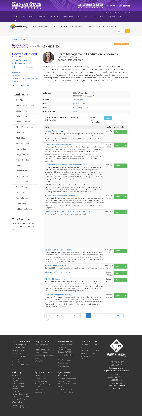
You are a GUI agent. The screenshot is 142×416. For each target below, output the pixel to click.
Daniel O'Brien (22, 182)
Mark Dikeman (22, 138)
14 (104, 315)
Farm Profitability (18, 350)
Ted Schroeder (22, 198)
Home (16, 17)
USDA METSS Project (66, 389)
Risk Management (42, 345)
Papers (60, 386)
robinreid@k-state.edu (82, 108)
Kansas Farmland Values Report (58, 250)
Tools (78, 17)
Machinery (16, 361)
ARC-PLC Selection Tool (55, 279)
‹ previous (58, 315)
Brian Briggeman (23, 116)
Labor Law (39, 389)
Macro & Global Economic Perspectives (67, 382)
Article (95, 118)
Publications (63, 363)
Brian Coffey (21, 133)
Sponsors (17, 20)
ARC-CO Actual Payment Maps (18, 385)
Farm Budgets (68, 17)
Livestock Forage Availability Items (59, 144)
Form (95, 120)
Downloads (121, 132)
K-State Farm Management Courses (60, 196)
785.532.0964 (78, 100)
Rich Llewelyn (22, 171)
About (24, 17)
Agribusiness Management (64, 374)
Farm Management (41, 26)
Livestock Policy (18, 399)
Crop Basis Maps (64, 360)
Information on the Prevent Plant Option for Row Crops (68, 165)
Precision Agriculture (20, 353)
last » (48, 320)
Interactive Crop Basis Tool (66, 356)
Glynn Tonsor (21, 203)
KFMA (102, 17)
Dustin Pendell (22, 187)
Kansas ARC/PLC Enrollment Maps (19, 390)
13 (98, 315)
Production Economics (21, 364)
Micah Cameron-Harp (25, 127)
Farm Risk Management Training (58, 295)
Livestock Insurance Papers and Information (44, 349)
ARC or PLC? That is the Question (59, 272)
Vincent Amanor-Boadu (26, 105)
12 (93, 315)
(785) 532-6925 (79, 104)
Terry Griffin (21, 149)
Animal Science (18, 76)
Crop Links (39, 361)
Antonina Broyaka (23, 122)
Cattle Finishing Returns (90, 345)
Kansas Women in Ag (54, 131)
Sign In (108, 13)
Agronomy (16, 73)
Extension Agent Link (20, 85)
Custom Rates (54, 17)
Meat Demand (86, 348)
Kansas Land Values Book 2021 (58, 265)
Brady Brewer (21, 111)
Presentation (95, 122)
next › (119, 315)
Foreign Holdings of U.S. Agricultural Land (20, 395)
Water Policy (17, 402)
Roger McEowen (23, 176)
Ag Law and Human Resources (44, 374)
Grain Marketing (77, 26)
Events (31, 17)
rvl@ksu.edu (117, 383)
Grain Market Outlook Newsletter (66, 346)
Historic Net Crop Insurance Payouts (19, 406)
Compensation (41, 381)
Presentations (63, 366)
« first (48, 315)
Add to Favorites (122, 44)
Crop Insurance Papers (44, 353)
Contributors (42, 17)
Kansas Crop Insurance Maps (44, 357)
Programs (111, 17)
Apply (108, 118)
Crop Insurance (59, 26)
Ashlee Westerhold (24, 209)
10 (83, 315)
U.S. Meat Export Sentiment (87, 357)
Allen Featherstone (24, 143)
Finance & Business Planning (20, 357)
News (85, 17)
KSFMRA (121, 17)
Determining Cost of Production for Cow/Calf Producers (68, 211)
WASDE (93, 17)
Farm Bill (15, 376)
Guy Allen (20, 100)
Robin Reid (20, 192)
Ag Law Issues (40, 378)
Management (40, 392)
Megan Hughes (22, 154)
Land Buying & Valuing (20, 345)
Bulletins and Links (88, 353)
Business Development (67, 378)
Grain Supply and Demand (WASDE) (65, 351)
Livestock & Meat (95, 26)
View (75, 111)
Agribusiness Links (65, 392)
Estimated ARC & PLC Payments (20, 379)
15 (109, 315)
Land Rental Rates (19, 348)
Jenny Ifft (20, 165)
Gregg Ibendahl (22, 160)
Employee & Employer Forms (43, 385)
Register (117, 13)
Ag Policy (111, 26)
